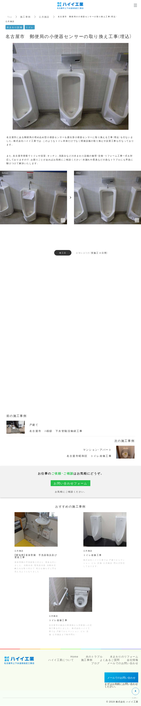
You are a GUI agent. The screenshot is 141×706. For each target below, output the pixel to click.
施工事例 (25, 16)
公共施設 (44, 16)
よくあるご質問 (110, 660)
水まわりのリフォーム (124, 657)
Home (74, 657)
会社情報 (132, 660)
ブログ (95, 663)
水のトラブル (94, 657)
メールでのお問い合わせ (122, 663)
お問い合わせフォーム (70, 483)
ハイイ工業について (61, 660)
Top (9, 16)
